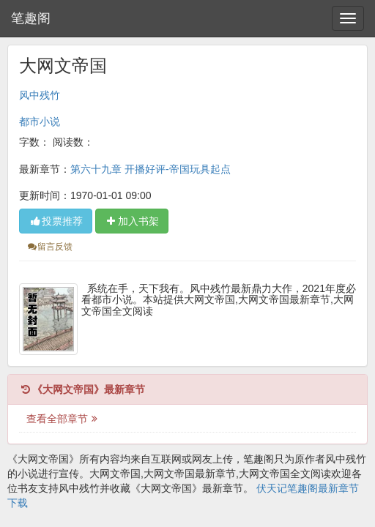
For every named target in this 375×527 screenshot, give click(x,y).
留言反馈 (49, 247)
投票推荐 (56, 221)
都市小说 (39, 121)
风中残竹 (39, 95)
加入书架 (132, 221)
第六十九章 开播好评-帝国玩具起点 (150, 169)
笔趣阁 (31, 18)
